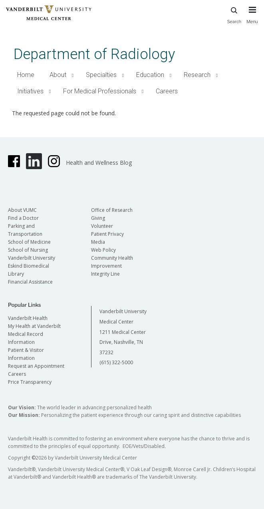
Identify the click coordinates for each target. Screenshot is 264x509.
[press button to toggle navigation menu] (252, 19)
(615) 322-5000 (116, 362)
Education (150, 75)
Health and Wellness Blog (99, 162)
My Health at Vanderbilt (34, 326)
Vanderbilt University (31, 257)
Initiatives (30, 91)
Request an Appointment (36, 366)
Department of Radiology (94, 54)
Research (197, 75)
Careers (167, 91)
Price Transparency (30, 382)
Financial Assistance (30, 281)
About (58, 75)
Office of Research (112, 210)
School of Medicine (29, 242)
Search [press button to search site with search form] (234, 14)
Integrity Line (105, 273)
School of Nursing (28, 250)
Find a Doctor (23, 218)
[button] (73, 75)
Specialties (101, 75)
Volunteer (102, 226)
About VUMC (22, 210)
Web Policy (103, 250)
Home (25, 75)
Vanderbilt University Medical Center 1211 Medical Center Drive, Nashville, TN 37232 (123, 331)
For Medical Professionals (99, 91)
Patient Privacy (107, 234)
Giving (98, 218)
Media (98, 242)
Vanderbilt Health (28, 318)
